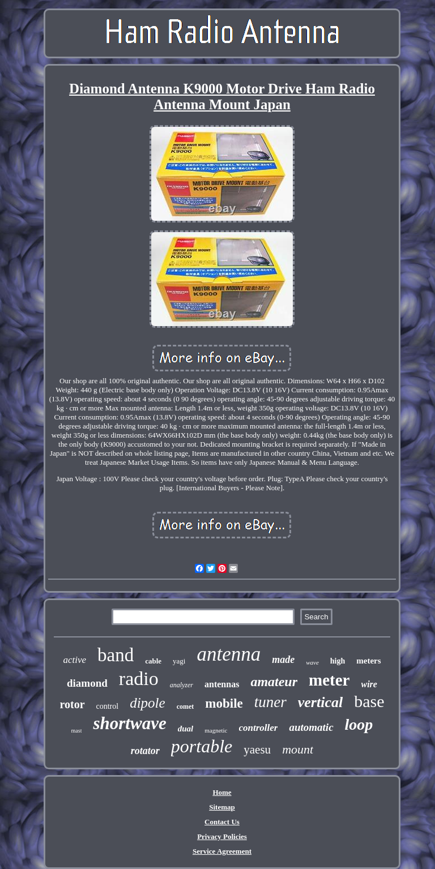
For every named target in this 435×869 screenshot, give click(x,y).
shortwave (129, 723)
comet (185, 706)
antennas (221, 684)
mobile (223, 703)
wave (312, 662)
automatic (311, 727)
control (107, 706)
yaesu (257, 749)
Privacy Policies (222, 836)
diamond (87, 683)
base (369, 701)
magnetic (215, 730)
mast (76, 730)
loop (359, 724)
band (115, 655)
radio (139, 678)
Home (221, 792)
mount (297, 749)
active (74, 659)
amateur (273, 681)
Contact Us (222, 821)
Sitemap (222, 807)
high (337, 661)
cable (153, 661)
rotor (71, 704)
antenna (229, 654)
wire (369, 684)
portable (201, 746)
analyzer (181, 685)
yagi (179, 661)
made (283, 659)
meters (368, 660)
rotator (145, 750)
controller (258, 727)
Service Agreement (222, 851)
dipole (147, 702)
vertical (320, 702)
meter (329, 680)
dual (186, 728)
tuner (270, 702)
